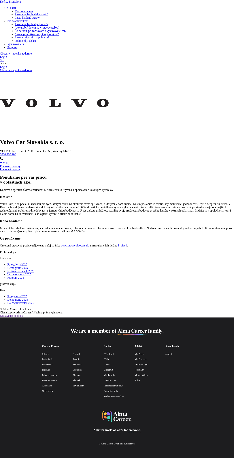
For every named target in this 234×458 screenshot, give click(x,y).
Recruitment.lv (111, 391)
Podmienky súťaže (25, 40)
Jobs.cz (45, 354)
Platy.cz (76, 375)
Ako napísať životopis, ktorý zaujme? (37, 34)
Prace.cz (46, 369)
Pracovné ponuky (10, 166)
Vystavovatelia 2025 (19, 274)
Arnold (76, 354)
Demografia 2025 (17, 267)
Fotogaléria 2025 (17, 264)
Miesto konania (24, 11)
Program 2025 (15, 277)
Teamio (76, 359)
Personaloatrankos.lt (113, 385)
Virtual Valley (141, 375)
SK (2, 60)
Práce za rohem (49, 380)
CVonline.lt (109, 354)
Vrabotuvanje (141, 364)
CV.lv (106, 359)
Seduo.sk (77, 369)
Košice (4, 1)
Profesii (122, 245)
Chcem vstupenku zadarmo (16, 53)
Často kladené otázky (27, 17)
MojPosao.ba (141, 359)
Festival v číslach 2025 (20, 271)
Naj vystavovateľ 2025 (20, 302)
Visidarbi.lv (109, 375)
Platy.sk (76, 380)
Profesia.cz (47, 364)
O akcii (11, 7)
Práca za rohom (49, 375)
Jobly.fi (169, 354)
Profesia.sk (47, 359)
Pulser (138, 380)
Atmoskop (47, 385)
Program (12, 47)
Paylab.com (78, 385)
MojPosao (139, 354)
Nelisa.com (47, 391)
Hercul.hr (139, 369)
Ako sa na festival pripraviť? (31, 24)
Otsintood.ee (110, 380)
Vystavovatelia (15, 44)
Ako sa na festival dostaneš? (31, 14)
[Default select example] (3, 63)
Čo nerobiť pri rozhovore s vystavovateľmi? (40, 30)
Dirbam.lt (108, 369)
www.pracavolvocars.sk (75, 245)
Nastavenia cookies (11, 315)
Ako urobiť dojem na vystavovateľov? (37, 27)
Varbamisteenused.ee (114, 396)
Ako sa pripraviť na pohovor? (32, 37)
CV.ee (107, 364)
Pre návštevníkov (17, 21)
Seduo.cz (77, 364)
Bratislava (15, 1)
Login (3, 56)
